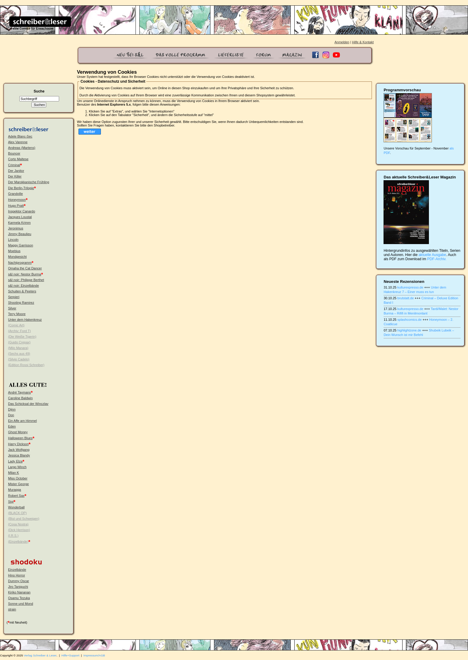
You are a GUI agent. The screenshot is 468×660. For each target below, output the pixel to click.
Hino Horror (16, 575)
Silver (12, 308)
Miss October (17, 478)
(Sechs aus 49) (19, 353)
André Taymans (19, 392)
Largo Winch (17, 467)
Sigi (10, 501)
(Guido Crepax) (19, 342)
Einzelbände (17, 569)
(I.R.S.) (13, 535)
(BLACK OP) (17, 513)
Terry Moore (17, 314)
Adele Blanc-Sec (20, 136)
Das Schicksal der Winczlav (28, 403)
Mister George (18, 484)
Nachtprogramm (20, 262)
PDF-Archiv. (436, 259)
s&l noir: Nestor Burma (24, 274)
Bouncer (14, 153)
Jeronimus (15, 228)
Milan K (13, 472)
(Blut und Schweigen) (23, 518)
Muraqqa (14, 489)
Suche (39, 91)
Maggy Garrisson (20, 245)
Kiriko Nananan (19, 592)
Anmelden (342, 42)
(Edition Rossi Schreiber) (26, 365)
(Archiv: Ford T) (19, 331)
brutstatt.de (405, 298)
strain (12, 609)
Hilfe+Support (70, 655)
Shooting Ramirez (21, 302)
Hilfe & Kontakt (363, 42)
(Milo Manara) (18, 348)
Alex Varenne (17, 142)
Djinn (12, 409)
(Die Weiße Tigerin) (22, 336)
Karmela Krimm (19, 222)
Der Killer (14, 176)
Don (11, 415)
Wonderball (16, 507)
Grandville (15, 193)
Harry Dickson (18, 444)
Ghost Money (17, 432)
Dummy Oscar (18, 581)
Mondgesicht (17, 256)
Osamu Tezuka (19, 598)
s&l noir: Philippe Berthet (26, 280)
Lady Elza (15, 461)
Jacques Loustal (20, 217)
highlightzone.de (409, 330)
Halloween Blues (20, 438)
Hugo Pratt (16, 205)
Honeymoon (17, 199)
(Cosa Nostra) (18, 524)
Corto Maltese (18, 159)
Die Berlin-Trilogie (21, 188)
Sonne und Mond (20, 603)
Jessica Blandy (19, 455)
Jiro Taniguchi (18, 586)
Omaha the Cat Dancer (25, 268)
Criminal (14, 165)
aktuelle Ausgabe (432, 255)
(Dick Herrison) (19, 530)
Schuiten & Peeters (22, 291)
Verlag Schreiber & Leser (40, 655)
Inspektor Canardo (21, 211)
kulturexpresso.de (410, 287)
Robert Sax (16, 495)
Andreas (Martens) (21, 147)
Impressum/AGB (94, 655)
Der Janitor (16, 170)
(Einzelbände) (18, 541)
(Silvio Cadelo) (19, 359)
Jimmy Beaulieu (19, 234)
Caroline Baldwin (20, 398)
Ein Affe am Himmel (22, 420)
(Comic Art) (16, 325)
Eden (12, 426)
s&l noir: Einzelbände (23, 285)
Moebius (14, 251)
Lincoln (13, 239)
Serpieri (13, 297)
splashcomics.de (409, 319)
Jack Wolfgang (19, 449)
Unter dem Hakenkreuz (25, 319)
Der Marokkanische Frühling (28, 182)
